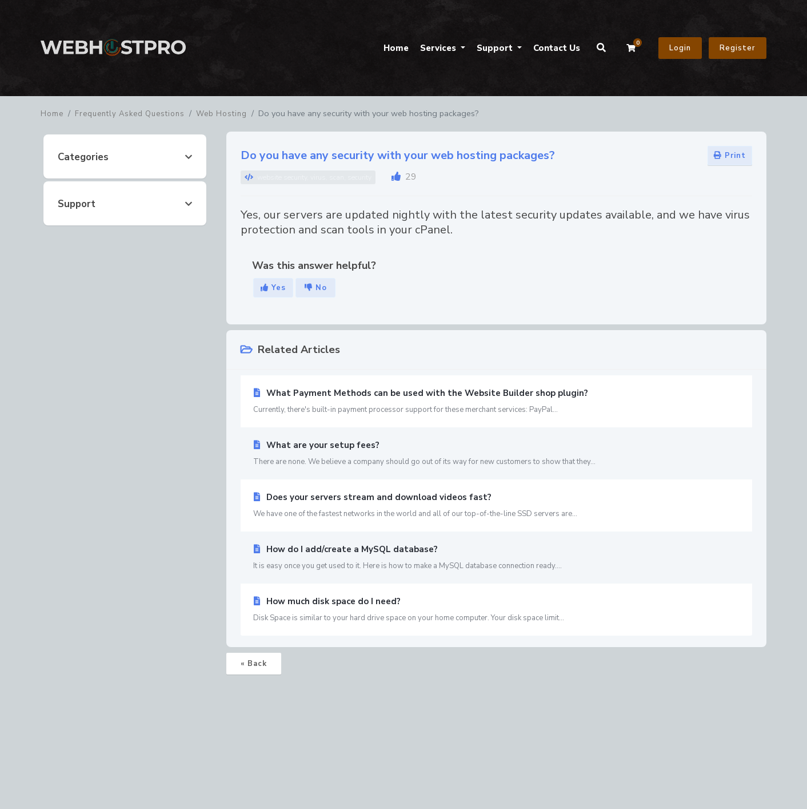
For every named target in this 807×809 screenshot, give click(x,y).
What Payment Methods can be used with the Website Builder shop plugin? (496, 401)
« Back (254, 664)
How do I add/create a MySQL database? (496, 558)
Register (738, 48)
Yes (273, 288)
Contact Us (556, 48)
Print (730, 155)
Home (396, 48)
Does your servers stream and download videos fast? (496, 505)
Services (439, 48)
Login (680, 48)
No (316, 288)
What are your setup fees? (496, 453)
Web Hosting (221, 114)
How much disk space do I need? (496, 610)
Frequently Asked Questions (130, 114)
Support (496, 48)
